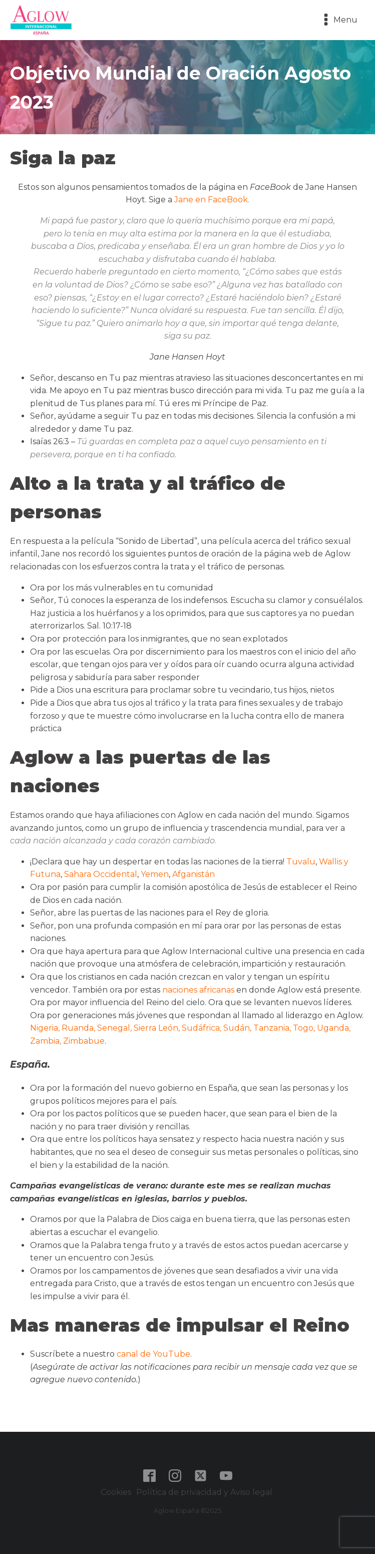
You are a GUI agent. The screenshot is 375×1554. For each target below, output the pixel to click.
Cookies (116, 1492)
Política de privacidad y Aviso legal (205, 1492)
